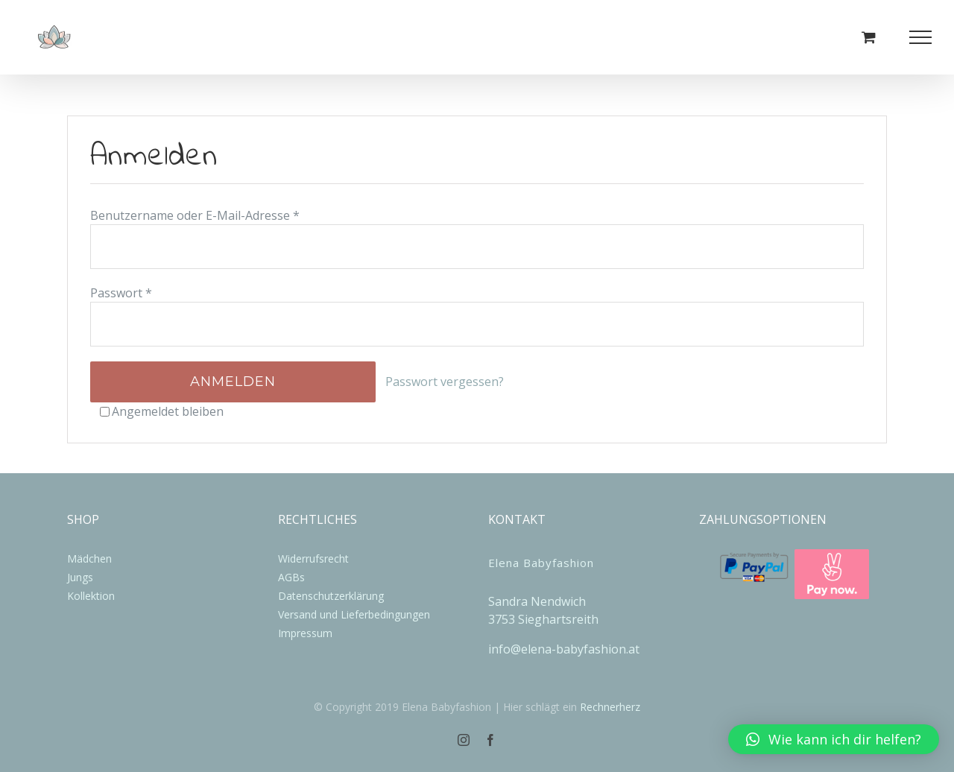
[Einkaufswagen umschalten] (869, 37)
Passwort (121, 293)
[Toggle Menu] (921, 37)
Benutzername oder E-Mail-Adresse (195, 215)
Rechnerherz (610, 707)
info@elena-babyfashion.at (563, 649)
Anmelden (233, 381)
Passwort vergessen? (444, 381)
